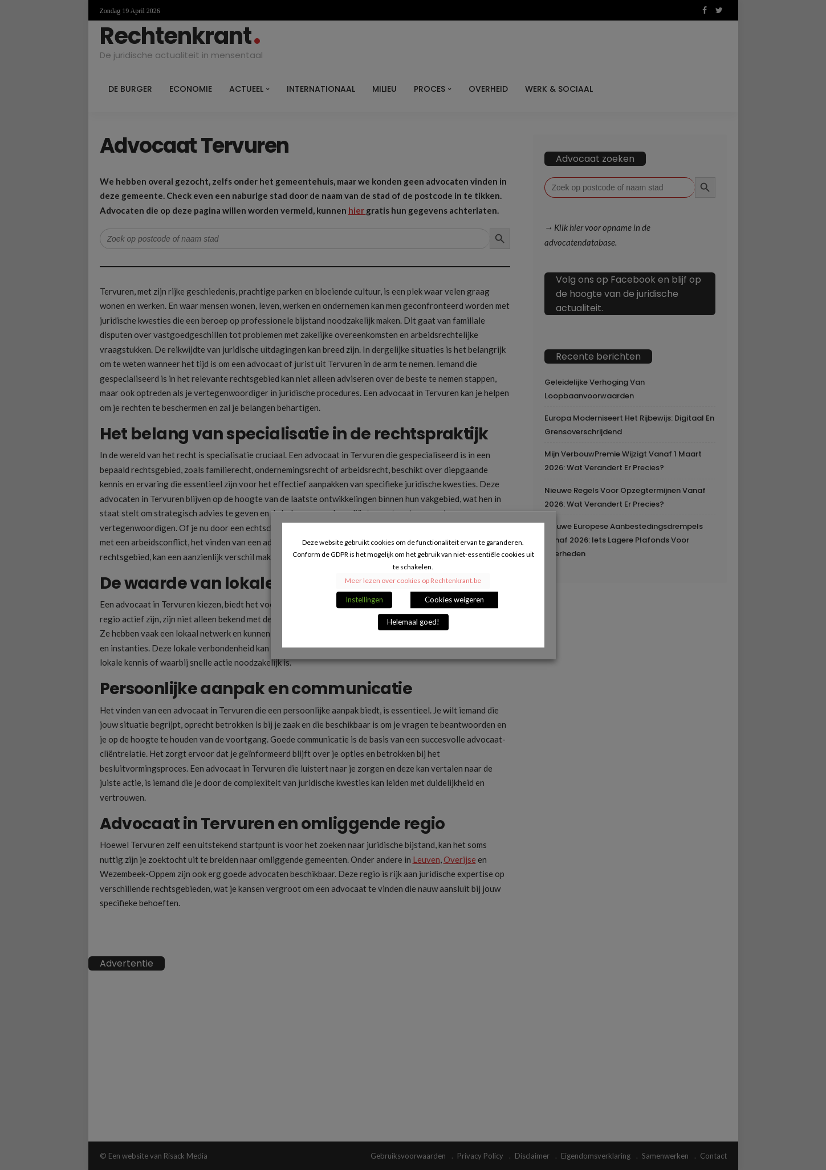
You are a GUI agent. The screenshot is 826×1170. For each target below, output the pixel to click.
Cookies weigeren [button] (454, 599)
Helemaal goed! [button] (413, 621)
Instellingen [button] (364, 599)
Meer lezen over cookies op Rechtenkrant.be (413, 580)
